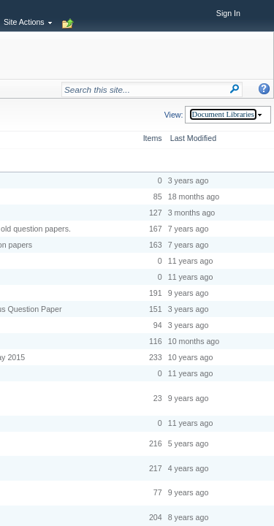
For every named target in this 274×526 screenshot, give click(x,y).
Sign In (228, 13)
